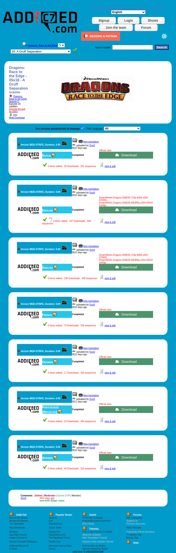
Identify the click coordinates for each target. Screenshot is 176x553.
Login (128, 20)
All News (13, 532)
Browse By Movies (18, 521)
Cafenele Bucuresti (19, 546)
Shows (153, 20)
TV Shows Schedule (92, 518)
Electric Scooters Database (23, 541)
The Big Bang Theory (59, 537)
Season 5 (14, 101)
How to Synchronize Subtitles (97, 532)
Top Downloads (17, 527)
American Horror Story (60, 546)
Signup (104, 20)
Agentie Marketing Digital (95, 548)
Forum (146, 27)
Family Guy (54, 541)
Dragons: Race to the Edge (18, 97)
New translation (91, 141)
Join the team (116, 27)
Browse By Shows (18, 518)
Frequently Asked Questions (96, 521)
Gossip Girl (54, 532)
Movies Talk (132, 537)
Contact (13, 548)
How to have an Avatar (93, 546)
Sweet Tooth (55, 527)
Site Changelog (134, 518)
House (52, 548)
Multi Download (17, 117)
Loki (51, 521)
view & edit (110, 166)
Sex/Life (53, 518)
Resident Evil (55, 524)
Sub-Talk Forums (18, 535)
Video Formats (133, 527)
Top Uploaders (16, 524)
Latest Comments (18, 537)
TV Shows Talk (133, 535)
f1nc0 (92, 145)
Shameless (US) (57, 535)
